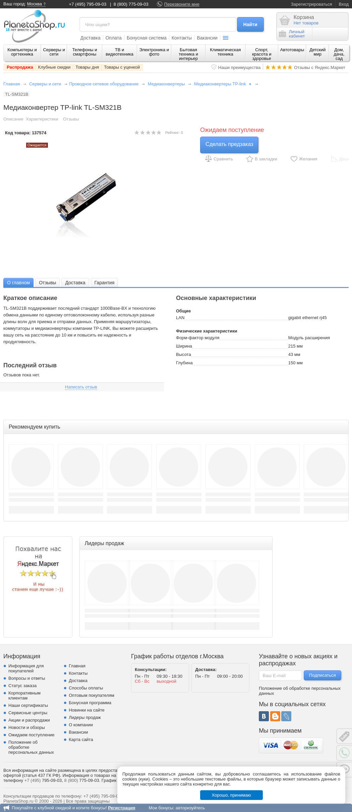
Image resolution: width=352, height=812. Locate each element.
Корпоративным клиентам (24, 695)
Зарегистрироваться (311, 4)
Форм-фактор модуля (198, 337)
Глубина (184, 362)
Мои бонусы (161, 807)
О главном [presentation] (18, 282)
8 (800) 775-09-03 (131, 4)
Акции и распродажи (29, 720)
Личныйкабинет (292, 33)
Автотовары (292, 49)
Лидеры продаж (85, 717)
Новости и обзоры (26, 727)
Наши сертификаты (28, 705)
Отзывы (71, 119)
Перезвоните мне (181, 4)
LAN (180, 317)
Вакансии (207, 38)
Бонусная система (147, 38)
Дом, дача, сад (339, 54)
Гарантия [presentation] (105, 282)
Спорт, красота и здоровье (262, 54)
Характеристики (42, 119)
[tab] (18, 282)
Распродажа (20, 67)
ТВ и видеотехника (119, 52)
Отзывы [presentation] (47, 282)
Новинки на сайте (87, 710)
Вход (344, 4)
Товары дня (87, 67)
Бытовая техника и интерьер (188, 54)
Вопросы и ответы (26, 678)
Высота (183, 354)
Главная (11, 83)
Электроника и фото (154, 52)
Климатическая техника (225, 52)
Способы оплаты (86, 687)
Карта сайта (81, 739)
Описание (13, 119)
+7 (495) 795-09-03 (88, 4)
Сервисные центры (27, 712)
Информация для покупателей (26, 668)
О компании (81, 724)
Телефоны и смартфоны (84, 52)
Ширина (184, 346)
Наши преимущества (239, 67)
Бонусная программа (90, 702)
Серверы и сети (54, 52)
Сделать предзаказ (229, 144)
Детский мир (317, 52)
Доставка (90, 38)
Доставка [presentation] (75, 282)
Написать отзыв (81, 386)
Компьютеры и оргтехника (22, 52)
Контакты (182, 38)
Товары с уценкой (122, 67)
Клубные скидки (54, 67)
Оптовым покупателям (91, 695)
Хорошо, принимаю (231, 795)
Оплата (114, 38)
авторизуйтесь (190, 807)
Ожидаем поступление (31, 734)
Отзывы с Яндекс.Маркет (319, 67)
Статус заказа (22, 685)
